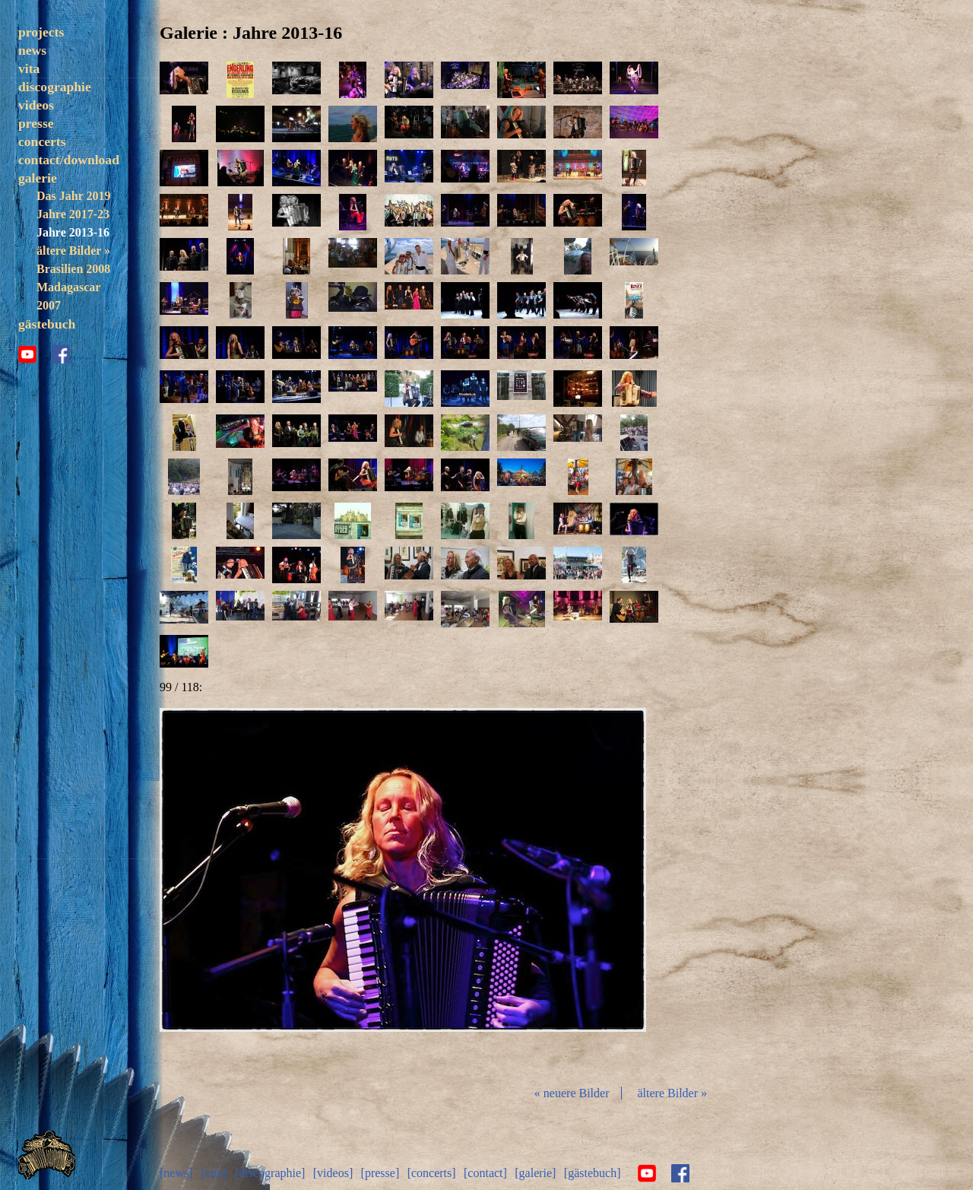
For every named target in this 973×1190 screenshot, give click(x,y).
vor (565, 890)
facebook (61, 354)
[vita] (214, 1172)
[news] (176, 1172)
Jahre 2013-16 (72, 232)
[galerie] (535, 1172)
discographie (54, 86)
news (32, 50)
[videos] (333, 1172)
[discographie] (270, 1172)
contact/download (68, 159)
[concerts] (431, 1172)
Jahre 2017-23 (72, 214)
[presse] (380, 1172)
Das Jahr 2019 (73, 195)
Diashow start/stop (402, 890)
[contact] (485, 1172)
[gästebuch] (592, 1172)
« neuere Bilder (572, 1093)
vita (29, 68)
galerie (37, 178)
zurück (240, 890)
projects (41, 32)
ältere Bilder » (73, 250)
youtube (27, 354)
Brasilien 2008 (73, 268)
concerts (42, 141)
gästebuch (46, 324)
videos (36, 105)
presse (36, 123)
